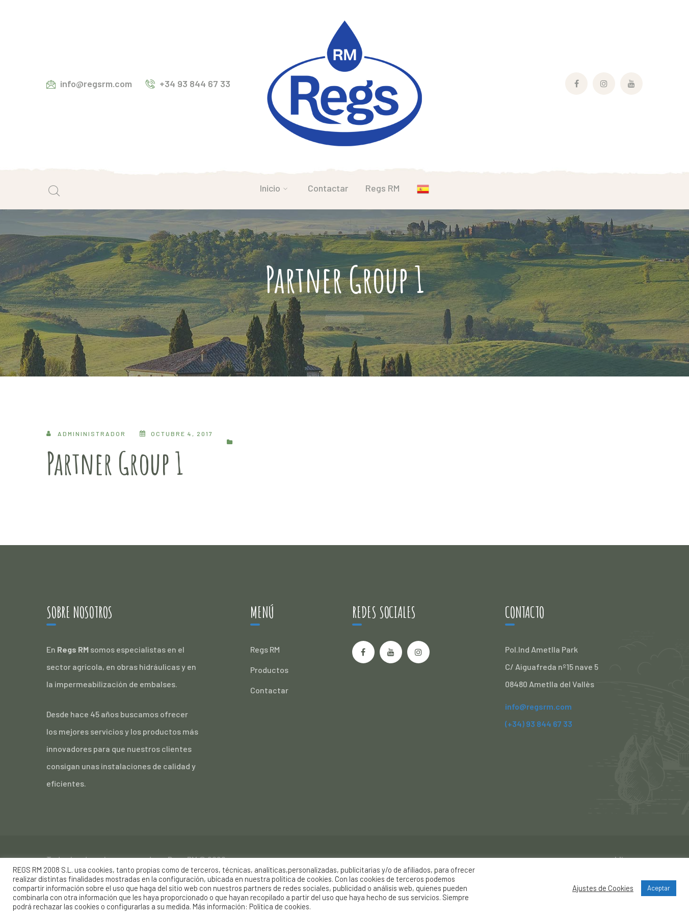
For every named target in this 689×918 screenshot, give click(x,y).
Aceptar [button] (658, 888)
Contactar (269, 690)
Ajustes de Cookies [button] (602, 888)
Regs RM (265, 649)
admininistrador (92, 433)
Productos (269, 669)
